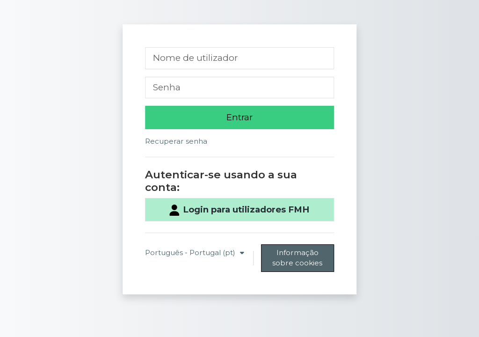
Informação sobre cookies (297, 258)
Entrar (239, 117)
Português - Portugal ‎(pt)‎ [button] (191, 252)
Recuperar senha (176, 141)
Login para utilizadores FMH (239, 210)
